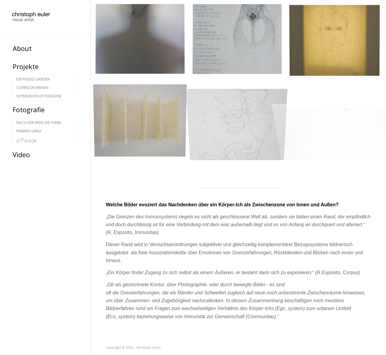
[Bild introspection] (143, 43)
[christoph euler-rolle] (45, 16)
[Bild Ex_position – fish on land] (241, 43)
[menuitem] (45, 49)
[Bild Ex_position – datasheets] (143, 121)
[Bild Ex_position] (241, 121)
